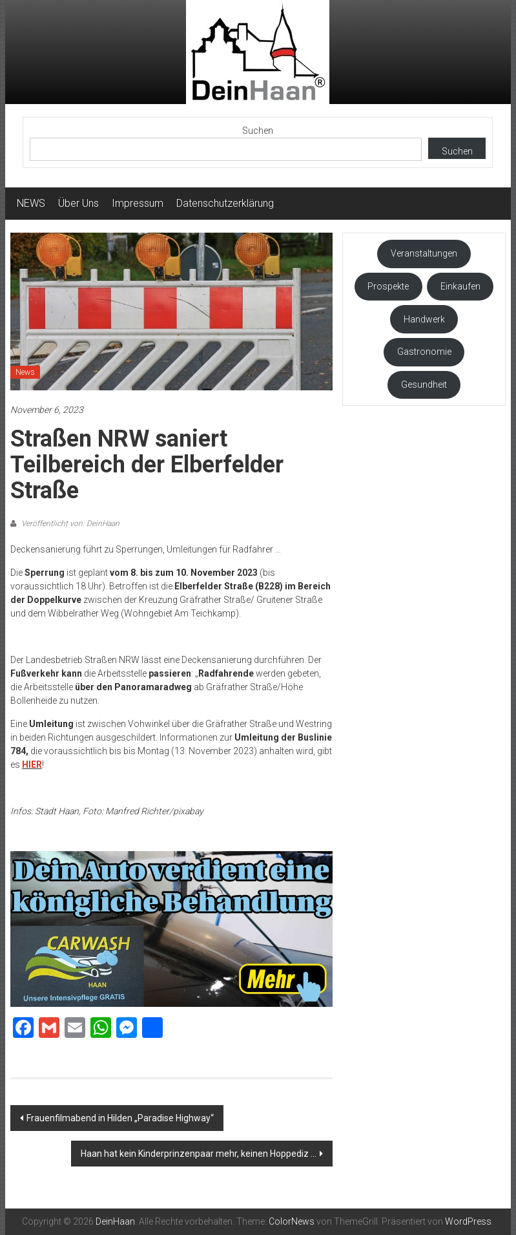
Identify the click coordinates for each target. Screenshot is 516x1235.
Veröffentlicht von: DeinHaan (69, 523)
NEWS (31, 203)
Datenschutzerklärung (225, 203)
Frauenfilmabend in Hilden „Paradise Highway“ (120, 1118)
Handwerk (424, 319)
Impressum (137, 203)
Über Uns (78, 203)
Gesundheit (424, 384)
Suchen (257, 130)
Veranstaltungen (424, 253)
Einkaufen (460, 286)
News (25, 372)
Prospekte (388, 286)
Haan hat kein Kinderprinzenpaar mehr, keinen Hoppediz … (198, 1153)
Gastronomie (424, 351)
